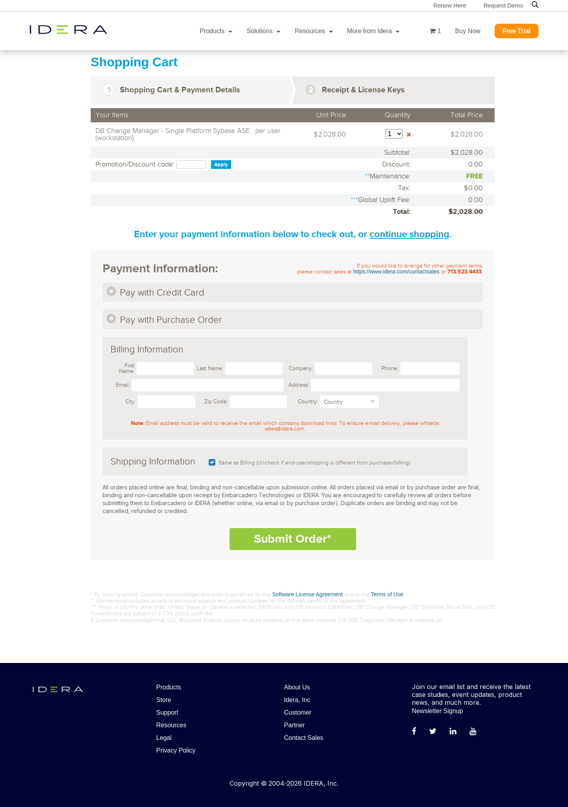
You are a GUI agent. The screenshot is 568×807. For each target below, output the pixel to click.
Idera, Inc (297, 700)
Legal (164, 737)
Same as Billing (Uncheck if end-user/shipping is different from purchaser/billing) (314, 463)
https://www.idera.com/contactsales (396, 271)
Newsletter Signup (437, 711)
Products (212, 31)
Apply (221, 164)
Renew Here (449, 5)
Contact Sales (303, 737)
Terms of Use (387, 594)
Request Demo (503, 5)
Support (167, 712)
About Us (297, 687)
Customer (297, 712)
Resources (310, 31)
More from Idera (369, 31)
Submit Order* (292, 539)
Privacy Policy (176, 750)
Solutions (260, 31)
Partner (294, 725)
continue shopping (409, 234)
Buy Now (467, 31)
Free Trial (517, 31)
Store (163, 700)
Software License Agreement (307, 594)
